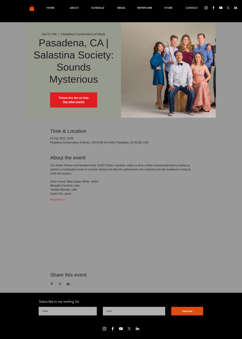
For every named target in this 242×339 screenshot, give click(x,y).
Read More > (58, 199)
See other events (73, 101)
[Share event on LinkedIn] (68, 283)
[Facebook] (213, 7)
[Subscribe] (187, 311)
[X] (228, 7)
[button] (31, 8)
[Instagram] (206, 7)
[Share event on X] (60, 283)
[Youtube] (221, 7)
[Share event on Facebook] (51, 283)
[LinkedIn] (235, 7)
